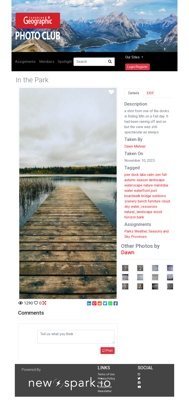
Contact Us (105, 387)
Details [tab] (133, 93)
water (128, 191)
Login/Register (137, 67)
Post (107, 350)
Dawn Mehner (135, 146)
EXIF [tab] (150, 93)
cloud (166, 201)
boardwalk (132, 196)
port (154, 191)
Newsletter (105, 391)
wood (157, 212)
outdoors (159, 196)
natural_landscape (138, 212)
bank (140, 217)
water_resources (144, 206)
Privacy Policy (106, 378)
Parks (128, 231)
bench (142, 201)
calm (150, 175)
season (142, 180)
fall (164, 175)
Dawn (127, 252)
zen (158, 175)
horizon (130, 217)
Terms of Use (106, 374)
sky (127, 206)
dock (135, 175)
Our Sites (133, 57)
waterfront (142, 191)
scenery (130, 201)
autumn (129, 180)
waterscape (133, 185)
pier (127, 175)
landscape (157, 180)
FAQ (100, 382)
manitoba (161, 185)
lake (143, 175)
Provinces (139, 237)
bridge (146, 196)
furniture (154, 201)
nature (148, 185)
